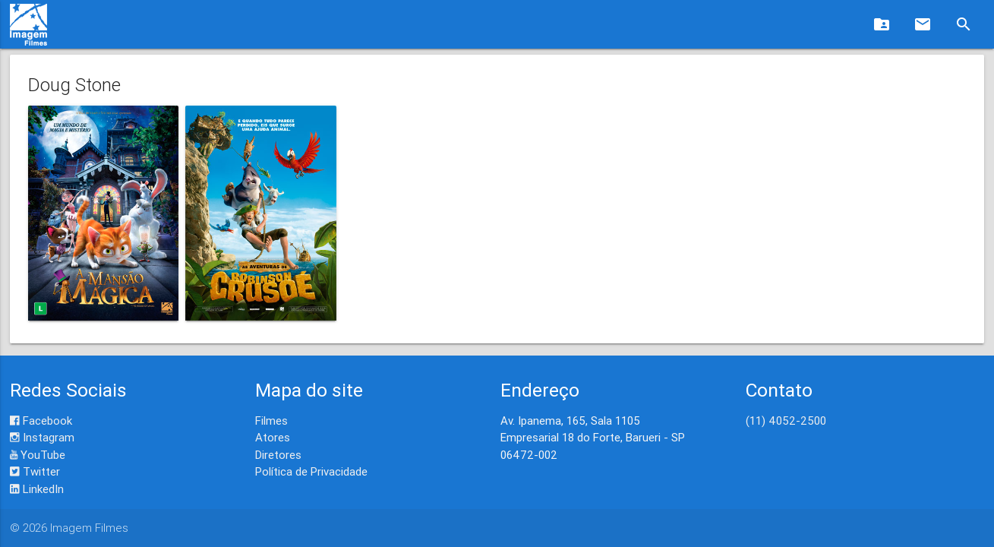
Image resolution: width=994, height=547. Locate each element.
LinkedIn (37, 489)
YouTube (37, 454)
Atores (272, 437)
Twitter (35, 471)
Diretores (278, 454)
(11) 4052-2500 (786, 420)
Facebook (41, 420)
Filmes (271, 420)
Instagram (42, 437)
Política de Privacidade (311, 471)
